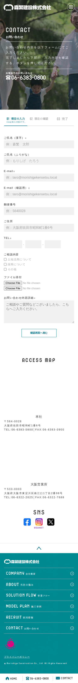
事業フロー (39, 599)
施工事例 (39, 610)
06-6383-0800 (22, 433)
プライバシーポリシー (17, 661)
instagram (39, 526)
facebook (27, 526)
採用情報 (39, 621)
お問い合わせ (39, 632)
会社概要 (39, 577)
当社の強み (39, 588)
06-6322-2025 (22, 501)
